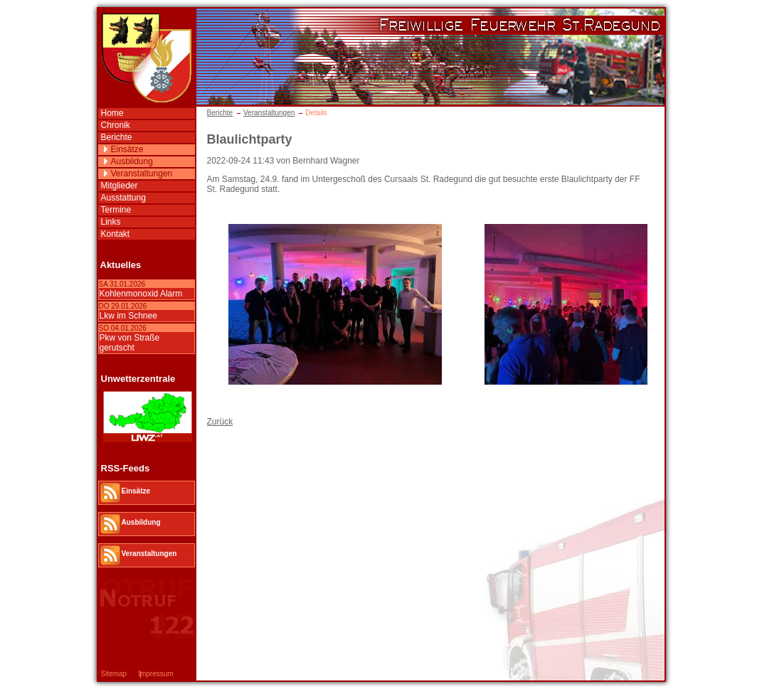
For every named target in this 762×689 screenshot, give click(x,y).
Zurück (220, 422)
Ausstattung (123, 198)
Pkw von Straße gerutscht (130, 343)
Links (111, 222)
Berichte (220, 113)
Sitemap (114, 674)
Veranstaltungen (269, 113)
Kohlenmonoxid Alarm (141, 294)
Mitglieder (119, 186)
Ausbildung (132, 161)
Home (112, 113)
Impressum (155, 674)
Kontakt (115, 234)
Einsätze (127, 149)
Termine (116, 210)
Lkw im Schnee (128, 316)
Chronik (115, 125)
